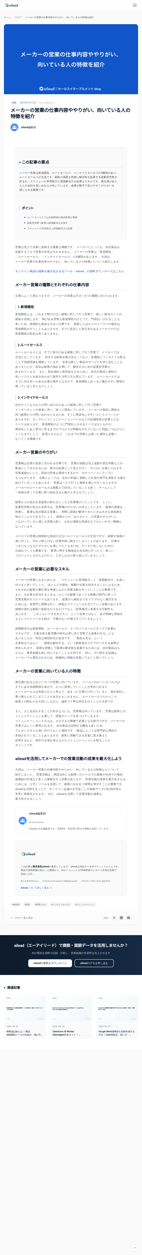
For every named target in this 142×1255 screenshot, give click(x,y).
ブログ (17, 17)
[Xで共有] (114, 918)
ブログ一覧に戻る (21, 918)
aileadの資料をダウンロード (50, 963)
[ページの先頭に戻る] (135, 1248)
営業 (14, 103)
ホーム (7, 17)
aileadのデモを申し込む (94, 963)
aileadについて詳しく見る (36, 887)
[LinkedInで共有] (121, 918)
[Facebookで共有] (129, 918)
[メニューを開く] (135, 5)
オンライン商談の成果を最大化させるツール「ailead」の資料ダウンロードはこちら (69, 271)
